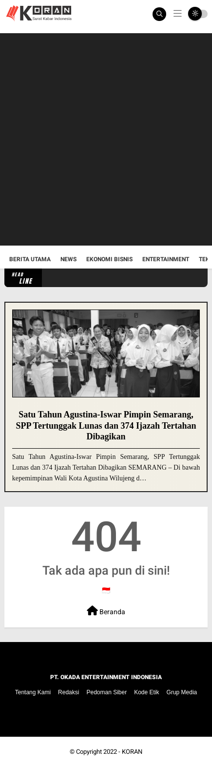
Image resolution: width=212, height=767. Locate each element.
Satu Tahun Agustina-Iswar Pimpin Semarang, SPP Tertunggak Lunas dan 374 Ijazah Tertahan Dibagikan (106, 425)
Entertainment (165, 259)
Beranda (106, 611)
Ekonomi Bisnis (109, 259)
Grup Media (182, 692)
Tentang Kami (33, 692)
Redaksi (68, 692)
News (68, 259)
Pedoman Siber (106, 692)
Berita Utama (30, 259)
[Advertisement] (106, 139)
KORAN (132, 751)
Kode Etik (146, 692)
